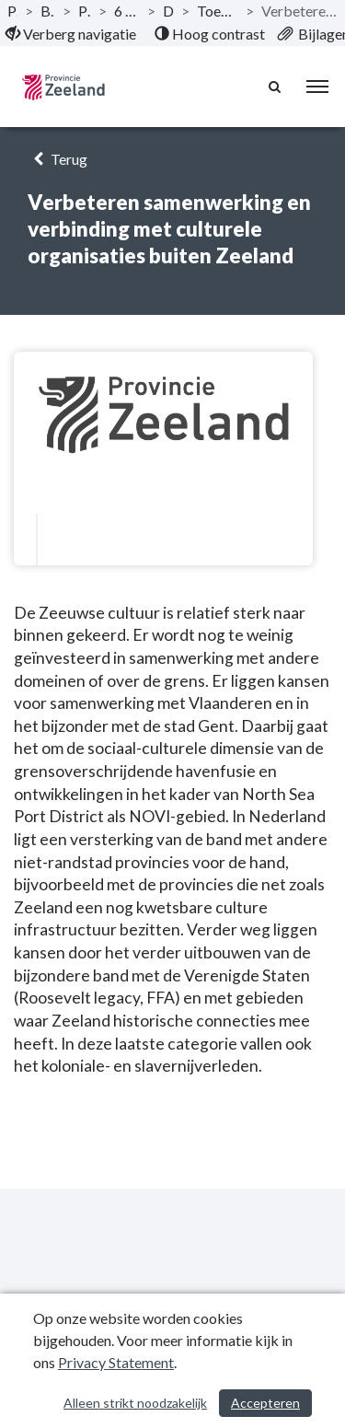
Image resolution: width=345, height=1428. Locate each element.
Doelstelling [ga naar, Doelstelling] (168, 10)
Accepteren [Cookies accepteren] (265, 1403)
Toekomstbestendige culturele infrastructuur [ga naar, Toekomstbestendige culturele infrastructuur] (217, 10)
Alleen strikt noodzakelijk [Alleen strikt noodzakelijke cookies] (135, 1403)
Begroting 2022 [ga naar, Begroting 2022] (47, 10)
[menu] (317, 86)
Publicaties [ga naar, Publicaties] (12, 10)
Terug (57, 159)
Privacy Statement (116, 1362)
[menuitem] (71, 34)
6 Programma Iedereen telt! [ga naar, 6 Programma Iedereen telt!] (127, 10)
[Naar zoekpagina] (276, 86)
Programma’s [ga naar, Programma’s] (84, 10)
